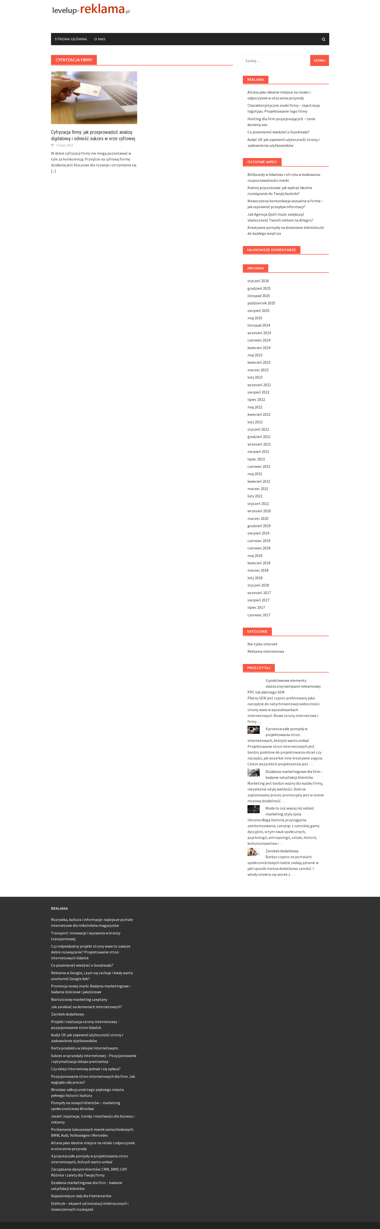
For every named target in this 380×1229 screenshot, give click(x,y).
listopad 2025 (258, 295)
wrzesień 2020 (259, 510)
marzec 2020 (257, 518)
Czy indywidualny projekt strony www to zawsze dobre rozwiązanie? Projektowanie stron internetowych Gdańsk (90, 952)
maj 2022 (254, 407)
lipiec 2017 (256, 607)
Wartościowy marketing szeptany (79, 999)
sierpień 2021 (258, 451)
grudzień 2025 (259, 288)
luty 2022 (255, 421)
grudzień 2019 (259, 525)
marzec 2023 (257, 369)
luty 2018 (255, 577)
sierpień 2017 (258, 600)
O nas (99, 39)
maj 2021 (254, 473)
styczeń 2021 (258, 503)
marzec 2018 (257, 570)
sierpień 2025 (258, 310)
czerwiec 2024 (258, 340)
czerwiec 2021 (258, 466)
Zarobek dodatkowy (282, 850)
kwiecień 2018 (258, 562)
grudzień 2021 (259, 436)
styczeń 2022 (258, 429)
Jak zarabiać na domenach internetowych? (86, 1006)
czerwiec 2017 (258, 614)
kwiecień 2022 (258, 414)
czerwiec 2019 (258, 540)
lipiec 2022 (256, 399)
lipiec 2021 (256, 459)
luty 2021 (255, 495)
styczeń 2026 (258, 280)
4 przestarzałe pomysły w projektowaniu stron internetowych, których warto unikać (278, 734)
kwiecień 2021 (258, 481)
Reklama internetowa (265, 651)
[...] (53, 170)
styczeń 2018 (258, 585)
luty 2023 (255, 377)
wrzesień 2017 (259, 592)
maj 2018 (254, 555)
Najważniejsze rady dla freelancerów (81, 1195)
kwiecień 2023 (258, 362)
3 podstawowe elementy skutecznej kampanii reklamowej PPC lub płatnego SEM (283, 686)
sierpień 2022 (258, 392)
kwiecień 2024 (258, 347)
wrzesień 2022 (259, 384)
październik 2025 (261, 302)
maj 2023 (254, 355)
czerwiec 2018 (258, 547)
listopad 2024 (258, 325)
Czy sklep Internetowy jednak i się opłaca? (86, 1068)
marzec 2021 (257, 488)
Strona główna (71, 39)
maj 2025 (254, 317)
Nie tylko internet (262, 643)
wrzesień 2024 (259, 332)
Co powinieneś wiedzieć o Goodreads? (278, 131)
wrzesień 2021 (259, 444)
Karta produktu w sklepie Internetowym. (85, 1048)
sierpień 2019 (258, 533)
